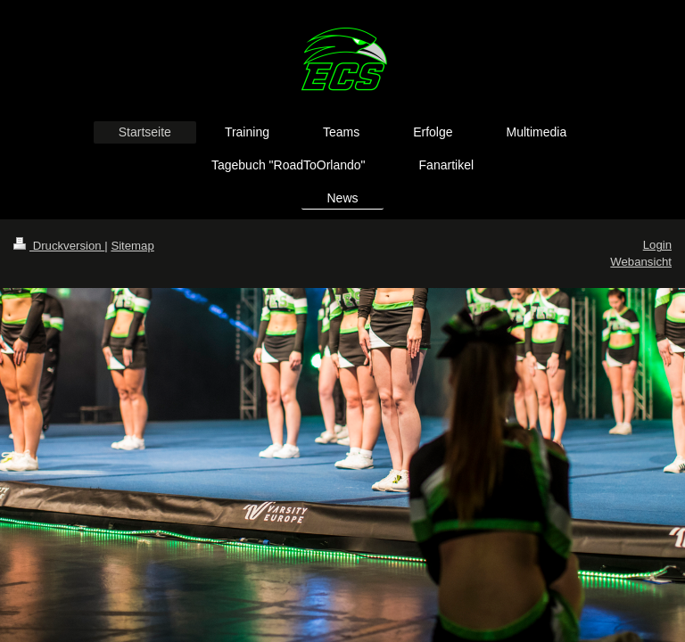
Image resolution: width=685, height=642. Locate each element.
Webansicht (641, 261)
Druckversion (58, 245)
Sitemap (132, 245)
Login (657, 244)
